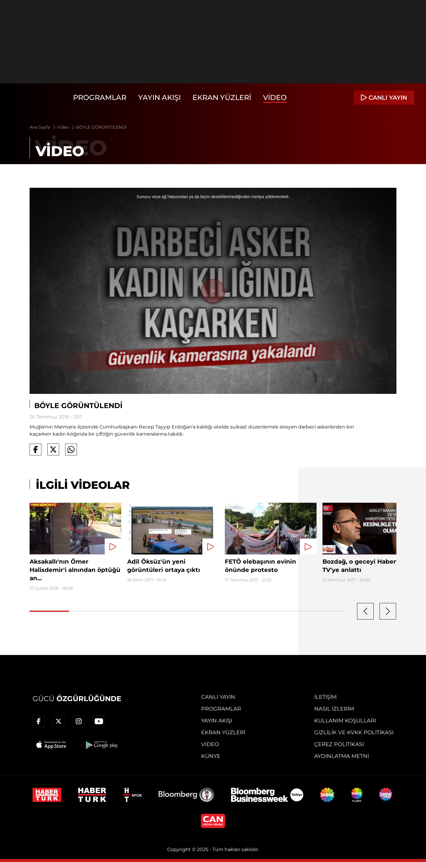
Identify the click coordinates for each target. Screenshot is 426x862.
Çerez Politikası (339, 744)
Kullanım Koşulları (345, 720)
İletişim (325, 697)
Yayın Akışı (159, 97)
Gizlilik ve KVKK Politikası (353, 732)
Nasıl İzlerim (334, 709)
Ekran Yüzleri (222, 97)
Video (275, 97)
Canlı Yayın (218, 697)
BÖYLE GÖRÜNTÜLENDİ (101, 127)
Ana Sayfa (43, 127)
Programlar (99, 97)
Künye (210, 756)
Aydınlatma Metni (341, 756)
